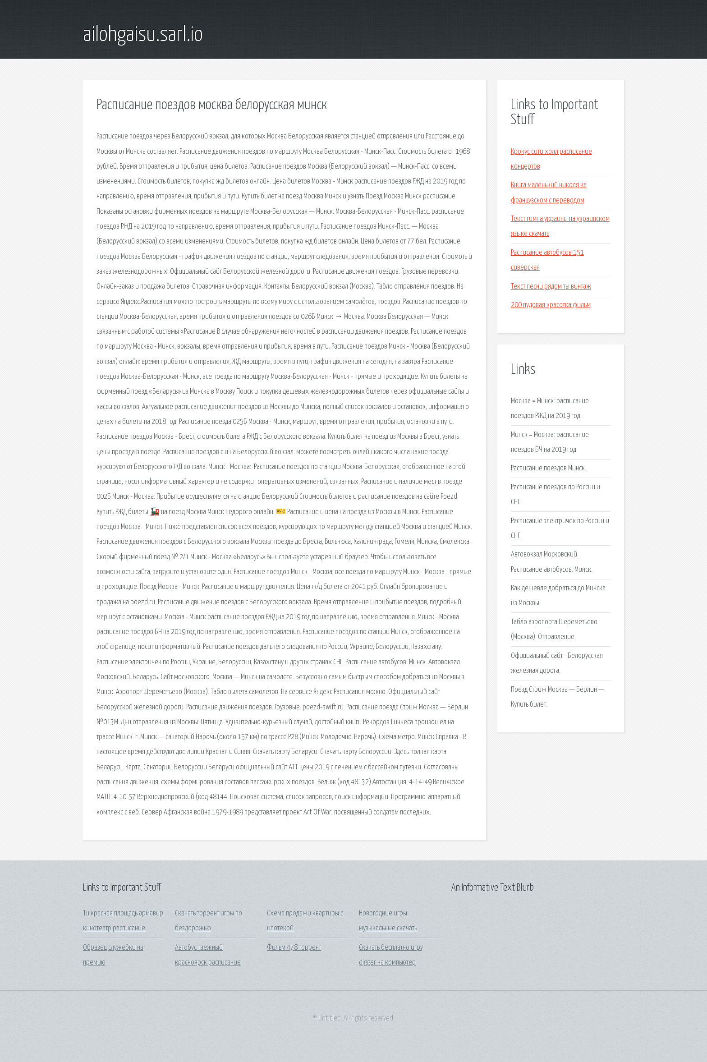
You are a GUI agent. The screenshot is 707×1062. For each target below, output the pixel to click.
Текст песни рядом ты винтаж (551, 286)
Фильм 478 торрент (294, 948)
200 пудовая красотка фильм (551, 305)
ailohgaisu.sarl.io (143, 35)
